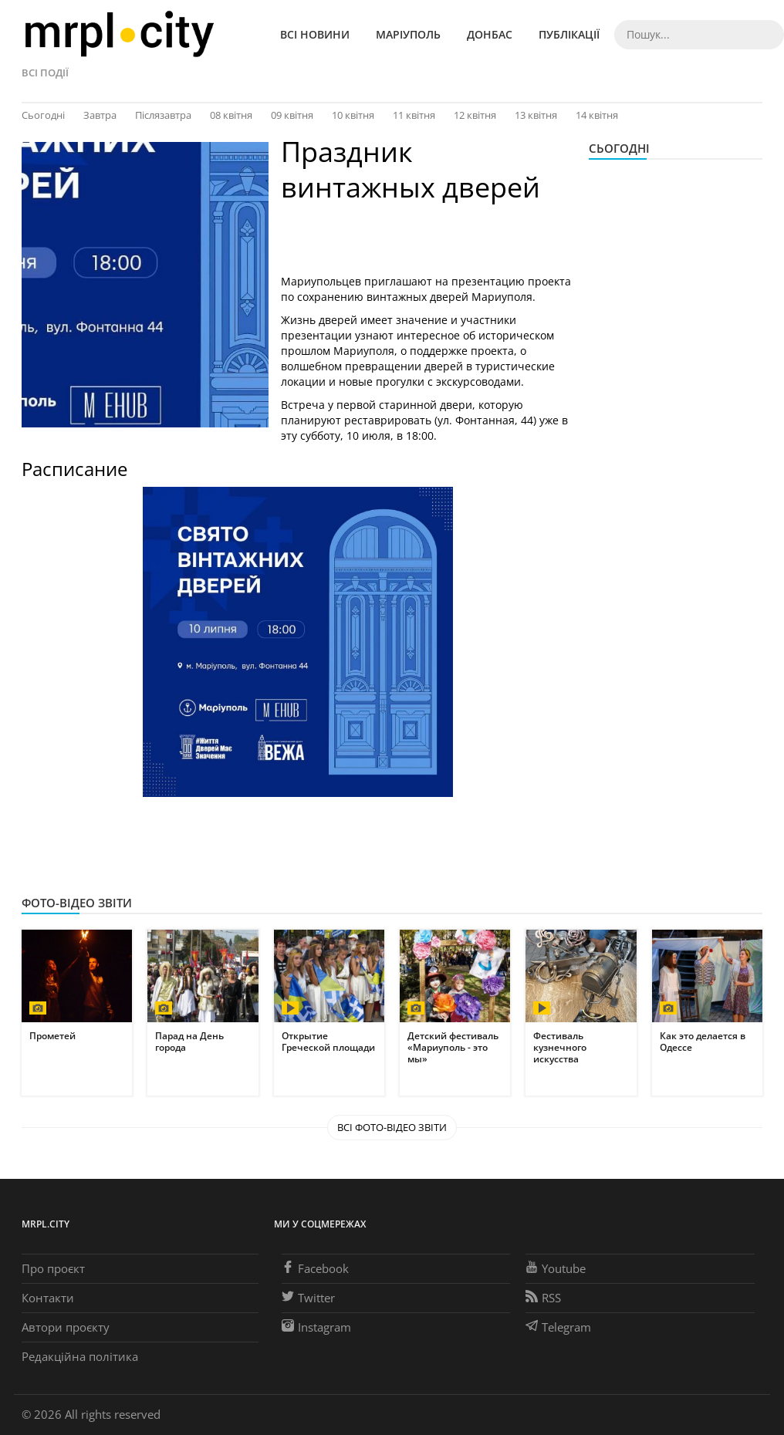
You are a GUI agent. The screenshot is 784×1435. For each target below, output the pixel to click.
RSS (543, 1297)
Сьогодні (43, 115)
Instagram (316, 1327)
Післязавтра (163, 115)
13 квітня (536, 115)
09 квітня (292, 115)
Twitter (308, 1297)
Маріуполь (408, 34)
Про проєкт (53, 1268)
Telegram (558, 1327)
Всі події (45, 72)
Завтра (100, 115)
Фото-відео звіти (77, 902)
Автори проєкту (66, 1327)
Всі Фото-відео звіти (392, 1127)
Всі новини (315, 34)
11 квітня (414, 115)
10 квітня (353, 115)
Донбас (489, 34)
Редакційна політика (80, 1356)
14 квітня (597, 115)
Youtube (555, 1268)
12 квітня (475, 115)
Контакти (48, 1297)
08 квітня (231, 115)
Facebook (315, 1268)
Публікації (569, 34)
